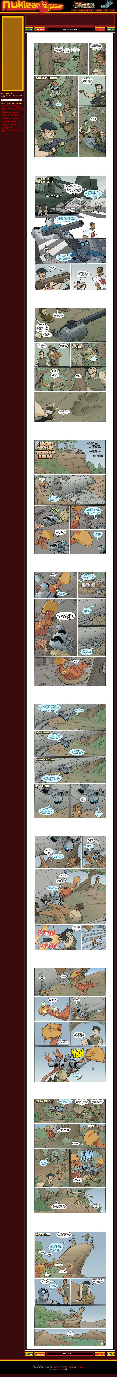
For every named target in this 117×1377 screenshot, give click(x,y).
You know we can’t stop (9, 105)
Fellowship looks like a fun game (11, 123)
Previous (40, 29)
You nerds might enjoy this (10, 112)
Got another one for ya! (9, 124)
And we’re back (6, 133)
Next (100, 29)
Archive (81, 10)
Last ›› (110, 29)
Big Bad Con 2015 (7, 125)
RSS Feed (79, 1367)
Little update (6, 128)
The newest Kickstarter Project (11, 107)
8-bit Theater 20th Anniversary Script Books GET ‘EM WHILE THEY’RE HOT (13, 110)
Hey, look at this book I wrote (10, 114)
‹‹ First (29, 29)
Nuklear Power (32, 7)
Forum (112, 10)
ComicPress (65, 1367)
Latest (74, 10)
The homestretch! (7, 127)
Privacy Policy (80, 1366)
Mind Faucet (62, 1369)
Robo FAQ (89, 10)
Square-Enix (71, 1366)
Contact (98, 10)
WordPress (55, 1367)
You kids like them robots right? (11, 121)
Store (105, 10)
